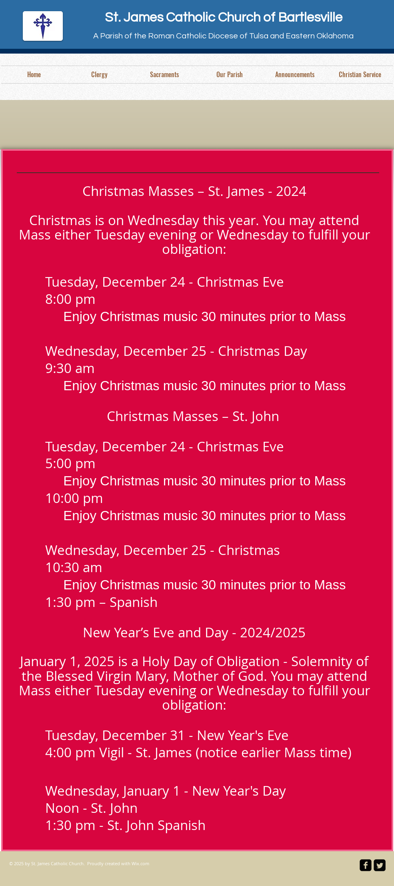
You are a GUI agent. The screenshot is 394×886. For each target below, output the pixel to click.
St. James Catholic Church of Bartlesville (223, 17)
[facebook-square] (366, 865)
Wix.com (140, 863)
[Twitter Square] (380, 865)
